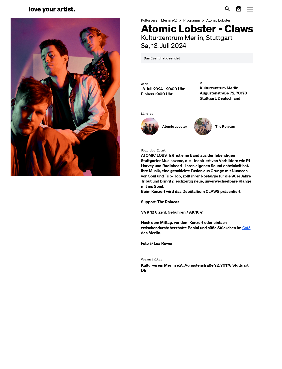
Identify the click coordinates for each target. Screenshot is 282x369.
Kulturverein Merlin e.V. (159, 20)
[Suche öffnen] (227, 9)
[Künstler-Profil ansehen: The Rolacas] (214, 126)
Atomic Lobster (218, 20)
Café (246, 227)
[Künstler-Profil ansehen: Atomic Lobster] (164, 126)
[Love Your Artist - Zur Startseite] (52, 9)
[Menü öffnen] (250, 9)
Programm (191, 20)
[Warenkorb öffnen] (238, 9)
